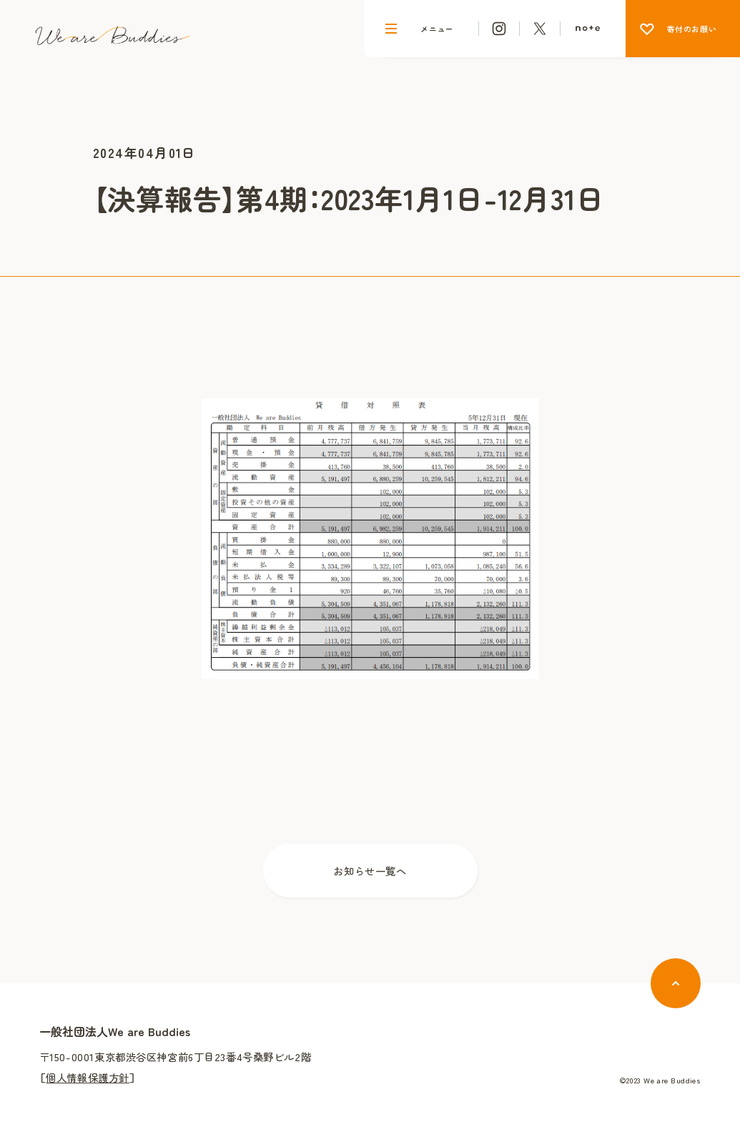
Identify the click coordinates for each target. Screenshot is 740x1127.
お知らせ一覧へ (369, 870)
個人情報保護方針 (87, 1077)
